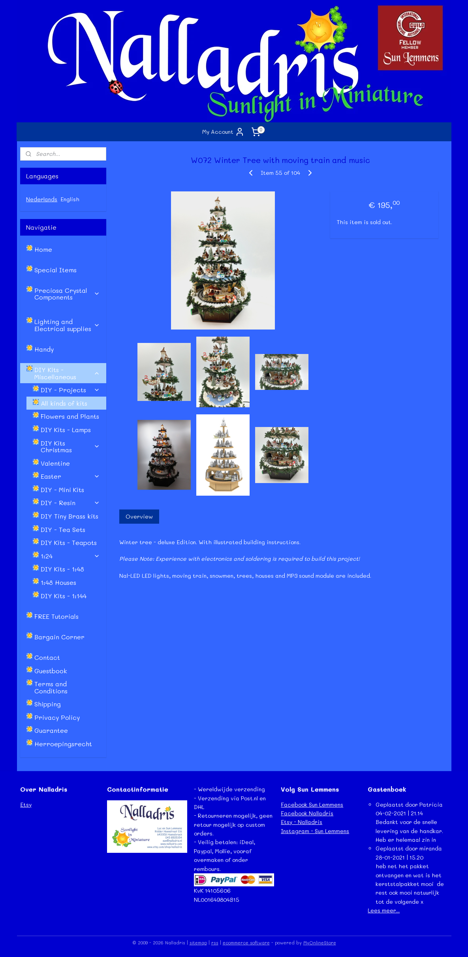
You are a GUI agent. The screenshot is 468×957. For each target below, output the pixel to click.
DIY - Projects (70, 390)
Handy (44, 349)
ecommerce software (246, 943)
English (69, 199)
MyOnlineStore (319, 943)
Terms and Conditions (51, 687)
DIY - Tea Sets (63, 529)
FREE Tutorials (56, 616)
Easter (70, 476)
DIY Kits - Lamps (66, 429)
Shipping (47, 704)
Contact (47, 657)
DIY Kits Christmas (70, 446)
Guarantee (51, 730)
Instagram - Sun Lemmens (315, 831)
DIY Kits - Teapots (69, 542)
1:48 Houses (58, 582)
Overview (139, 516)
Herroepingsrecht (63, 744)
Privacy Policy (57, 717)
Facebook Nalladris (307, 813)
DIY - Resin (70, 502)
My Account (223, 132)
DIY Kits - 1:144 (63, 596)
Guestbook (50, 671)
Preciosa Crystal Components (67, 294)
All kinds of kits (64, 403)
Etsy (26, 804)
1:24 (70, 556)
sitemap (198, 943)
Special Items (55, 270)
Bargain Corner (59, 637)
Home (43, 249)
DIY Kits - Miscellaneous (67, 373)
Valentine (55, 463)
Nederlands (41, 199)
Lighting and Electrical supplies (67, 325)
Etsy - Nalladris (301, 822)
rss (214, 943)
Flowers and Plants (70, 416)
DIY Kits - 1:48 (62, 569)
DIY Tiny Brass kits (69, 516)
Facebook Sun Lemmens (312, 804)
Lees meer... (384, 910)
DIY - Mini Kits (62, 489)
